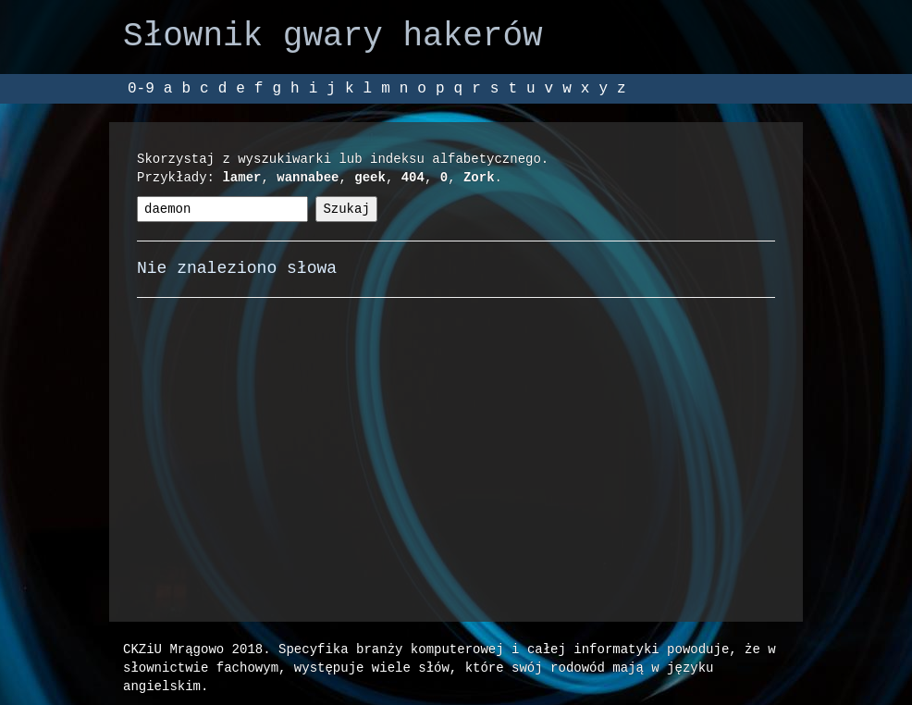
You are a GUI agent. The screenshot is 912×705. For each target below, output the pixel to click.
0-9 (141, 89)
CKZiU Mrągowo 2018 (193, 649)
